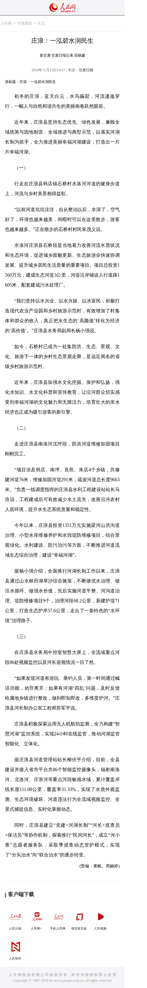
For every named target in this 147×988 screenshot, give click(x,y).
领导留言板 (79, 919)
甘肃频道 (24, 23)
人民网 (6, 23)
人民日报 (15, 919)
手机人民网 (58, 919)
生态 (41, 23)
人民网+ (37, 919)
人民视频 (101, 919)
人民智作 (15, 949)
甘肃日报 (86, 70)
